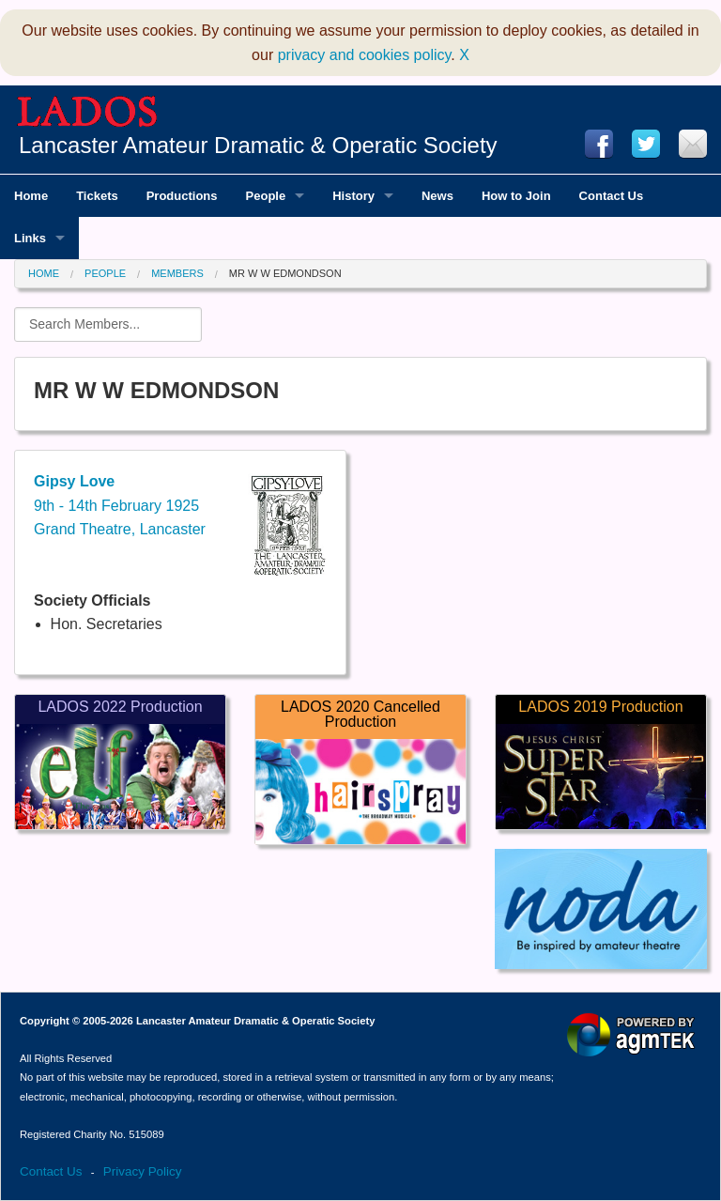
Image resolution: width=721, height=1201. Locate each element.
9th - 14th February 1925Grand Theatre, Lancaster (120, 505)
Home (43, 273)
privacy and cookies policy (365, 55)
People (105, 273)
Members (177, 273)
